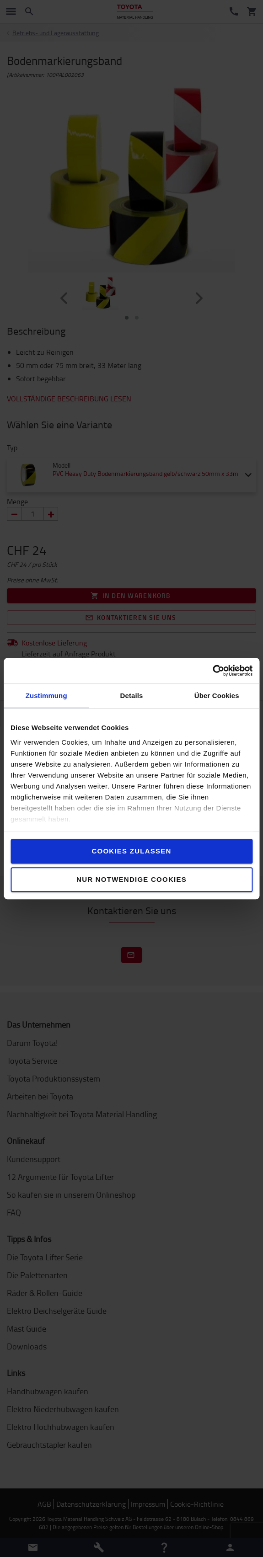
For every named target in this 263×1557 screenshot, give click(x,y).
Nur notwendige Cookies (131, 879)
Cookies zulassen (131, 851)
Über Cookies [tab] (216, 695)
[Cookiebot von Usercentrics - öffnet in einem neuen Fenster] (212, 671)
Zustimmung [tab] (46, 695)
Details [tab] (131, 695)
